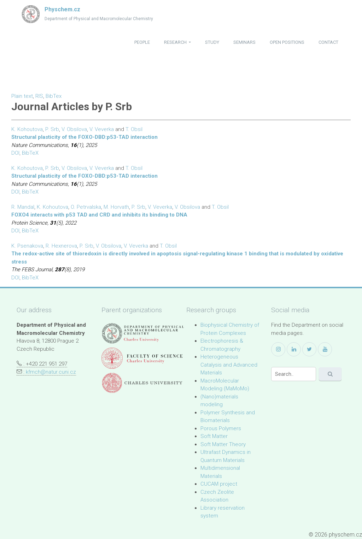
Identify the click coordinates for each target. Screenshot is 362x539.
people (142, 42)
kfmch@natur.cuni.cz (51, 372)
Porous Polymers (220, 428)
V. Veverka (101, 129)
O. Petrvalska (86, 207)
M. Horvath (116, 207)
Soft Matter (214, 436)
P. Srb (52, 129)
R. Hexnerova (61, 246)
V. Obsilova (74, 129)
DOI (15, 153)
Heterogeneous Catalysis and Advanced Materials (228, 365)
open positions (287, 42)
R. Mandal (22, 207)
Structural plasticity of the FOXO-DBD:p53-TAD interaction (84, 137)
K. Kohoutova (27, 129)
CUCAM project (218, 484)
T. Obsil (133, 129)
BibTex (54, 96)
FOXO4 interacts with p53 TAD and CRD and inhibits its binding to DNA (99, 215)
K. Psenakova (27, 246)
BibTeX (30, 153)
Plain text (22, 96)
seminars (244, 42)
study (212, 42)
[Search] (293, 374)
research (176, 42)
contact (328, 42)
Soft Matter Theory (223, 444)
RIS (39, 96)
